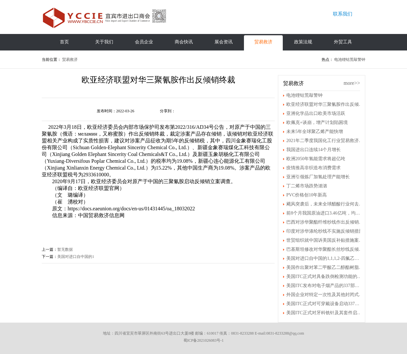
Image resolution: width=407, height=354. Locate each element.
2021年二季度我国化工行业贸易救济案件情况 (324, 140)
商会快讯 (184, 41)
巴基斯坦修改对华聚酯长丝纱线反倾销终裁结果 (324, 249)
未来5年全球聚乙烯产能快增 (314, 131)
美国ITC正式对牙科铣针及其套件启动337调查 (324, 312)
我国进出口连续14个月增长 (313, 149)
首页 (64, 41)
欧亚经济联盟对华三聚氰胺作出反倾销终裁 (324, 104)
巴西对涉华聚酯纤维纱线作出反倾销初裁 (324, 222)
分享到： (167, 111)
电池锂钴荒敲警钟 (349, 59)
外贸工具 (343, 41)
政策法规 (303, 41)
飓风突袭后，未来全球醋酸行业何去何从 (324, 204)
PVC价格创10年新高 (306, 195)
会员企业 (144, 41)
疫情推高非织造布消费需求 (313, 167)
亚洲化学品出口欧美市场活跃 (315, 113)
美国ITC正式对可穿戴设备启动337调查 (324, 303)
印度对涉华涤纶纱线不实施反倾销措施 (324, 231)
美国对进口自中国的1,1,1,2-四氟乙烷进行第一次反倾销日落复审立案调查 (324, 258)
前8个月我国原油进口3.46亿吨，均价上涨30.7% (324, 213)
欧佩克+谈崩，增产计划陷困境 (317, 122)
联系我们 (342, 14)
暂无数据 (65, 249)
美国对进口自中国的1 (75, 256)
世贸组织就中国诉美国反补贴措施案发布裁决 (324, 240)
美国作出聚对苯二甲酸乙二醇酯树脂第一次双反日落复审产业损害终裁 (324, 267)
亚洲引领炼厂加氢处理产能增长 (318, 176)
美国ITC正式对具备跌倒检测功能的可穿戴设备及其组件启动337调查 (324, 276)
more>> (352, 83)
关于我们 (104, 41)
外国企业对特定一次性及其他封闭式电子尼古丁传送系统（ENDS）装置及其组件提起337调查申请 (324, 294)
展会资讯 (223, 41)
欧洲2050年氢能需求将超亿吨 (315, 158)
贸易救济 (263, 41)
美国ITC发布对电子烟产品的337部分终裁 (324, 285)
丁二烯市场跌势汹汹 (306, 185)
